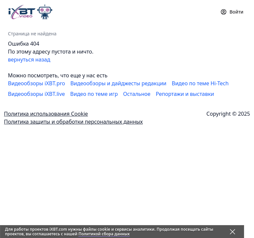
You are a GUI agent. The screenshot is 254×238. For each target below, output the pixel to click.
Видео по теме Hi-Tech (200, 83)
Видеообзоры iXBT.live (36, 94)
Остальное (136, 94)
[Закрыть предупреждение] (232, 232)
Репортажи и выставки (185, 94)
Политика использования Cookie (46, 113)
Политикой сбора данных (104, 234)
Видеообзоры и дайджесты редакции (118, 83)
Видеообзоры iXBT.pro (36, 83)
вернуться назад (29, 59)
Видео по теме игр (94, 94)
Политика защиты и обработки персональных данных (73, 121)
